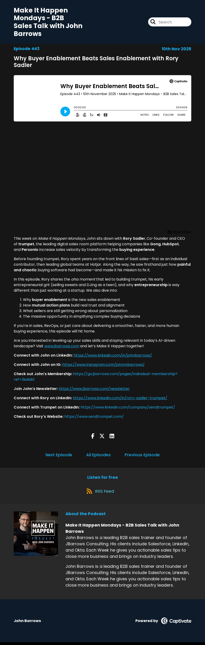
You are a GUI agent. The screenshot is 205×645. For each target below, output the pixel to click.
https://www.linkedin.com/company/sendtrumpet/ (128, 408)
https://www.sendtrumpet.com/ (94, 417)
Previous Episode (142, 456)
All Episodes (98, 456)
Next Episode (59, 456)
